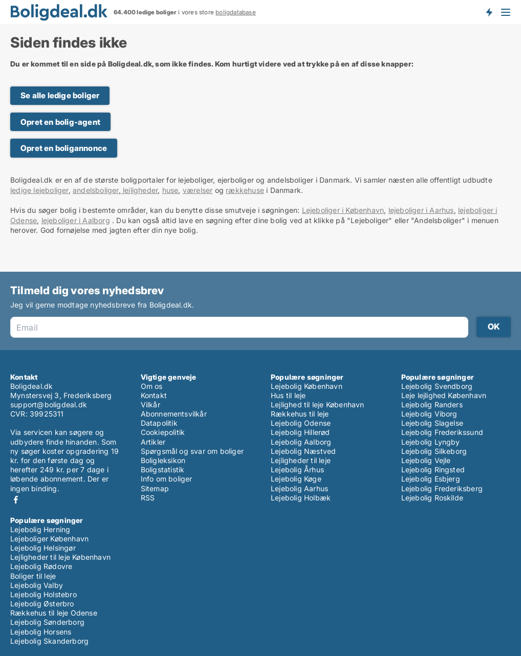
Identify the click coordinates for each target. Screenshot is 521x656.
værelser (198, 190)
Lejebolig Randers (432, 404)
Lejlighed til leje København (317, 404)
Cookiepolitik (163, 432)
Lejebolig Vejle (426, 460)
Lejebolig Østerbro (42, 603)
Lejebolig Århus (297, 469)
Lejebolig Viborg (429, 413)
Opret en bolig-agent (60, 122)
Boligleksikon (163, 460)
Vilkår (150, 404)
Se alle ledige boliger (59, 95)
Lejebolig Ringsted (433, 469)
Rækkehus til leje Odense (53, 612)
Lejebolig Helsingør (43, 547)
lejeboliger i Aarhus (421, 210)
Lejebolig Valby (36, 585)
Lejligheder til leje (301, 460)
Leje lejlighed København (444, 395)
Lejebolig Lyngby (430, 442)
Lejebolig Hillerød (300, 432)
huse (170, 190)
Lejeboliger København (49, 538)
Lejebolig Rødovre (41, 566)
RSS (148, 497)
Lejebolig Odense (301, 423)
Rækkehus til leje (300, 413)
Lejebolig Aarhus (299, 488)
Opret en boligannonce (63, 148)
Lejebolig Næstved (303, 451)
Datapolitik (159, 423)
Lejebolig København (306, 386)
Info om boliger (166, 478)
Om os (152, 386)
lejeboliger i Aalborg (75, 220)
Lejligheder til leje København (60, 557)
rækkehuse (245, 190)
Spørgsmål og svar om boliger (192, 451)
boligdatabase (235, 12)
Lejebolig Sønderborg (47, 622)
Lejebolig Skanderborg (49, 641)
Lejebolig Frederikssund (442, 432)
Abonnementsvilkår (174, 413)
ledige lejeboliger (39, 190)
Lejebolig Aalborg (301, 442)
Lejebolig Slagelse (432, 423)
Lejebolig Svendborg (437, 386)
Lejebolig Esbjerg (430, 478)
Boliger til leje (33, 576)
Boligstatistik (163, 469)
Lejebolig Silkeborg (434, 451)
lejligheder (139, 190)
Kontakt (154, 395)
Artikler (153, 442)
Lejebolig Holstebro (43, 594)
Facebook (15, 499)
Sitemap (155, 488)
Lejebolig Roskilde (432, 497)
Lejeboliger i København (343, 210)
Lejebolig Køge (296, 478)
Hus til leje (288, 395)
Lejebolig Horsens (40, 631)
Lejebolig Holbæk (301, 497)
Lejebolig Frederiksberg (442, 488)
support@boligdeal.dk (48, 404)
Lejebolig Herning (40, 529)
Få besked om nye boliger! (489, 12)
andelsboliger (96, 190)
